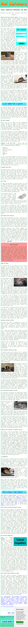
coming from (9, 88)
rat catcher (12, 93)
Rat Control (23, 601)
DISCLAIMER (25, 7)
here (20, 594)
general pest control (14, 434)
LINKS (14, 7)
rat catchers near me (20, 548)
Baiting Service (16, 597)
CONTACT (20, 7)
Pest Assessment (15, 596)
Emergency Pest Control (12, 601)
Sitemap (2, 616)
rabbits (17, 496)
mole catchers (14, 352)
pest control (12, 532)
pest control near (8, 541)
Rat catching (4, 107)
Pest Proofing (10, 604)
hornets (2, 502)
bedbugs (2, 505)
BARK (14, 177)
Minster (25, 107)
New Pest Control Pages (7, 616)
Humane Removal (20, 598)
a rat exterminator (22, 569)
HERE (11, 73)
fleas (10, 500)
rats (8, 78)
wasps (16, 502)
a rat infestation (21, 425)
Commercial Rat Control (15, 603)
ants (5, 496)
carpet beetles (8, 499)
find (5, 575)
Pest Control (7, 596)
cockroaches (24, 500)
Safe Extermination (5, 597)
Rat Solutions (10, 598)
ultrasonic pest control (7, 519)
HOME (11, 7)
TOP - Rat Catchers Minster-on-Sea (9, 606)
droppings (8, 83)
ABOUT (17, 7)
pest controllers (23, 115)
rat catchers (18, 94)
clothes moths (14, 501)
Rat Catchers (23, 596)
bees (24, 499)
